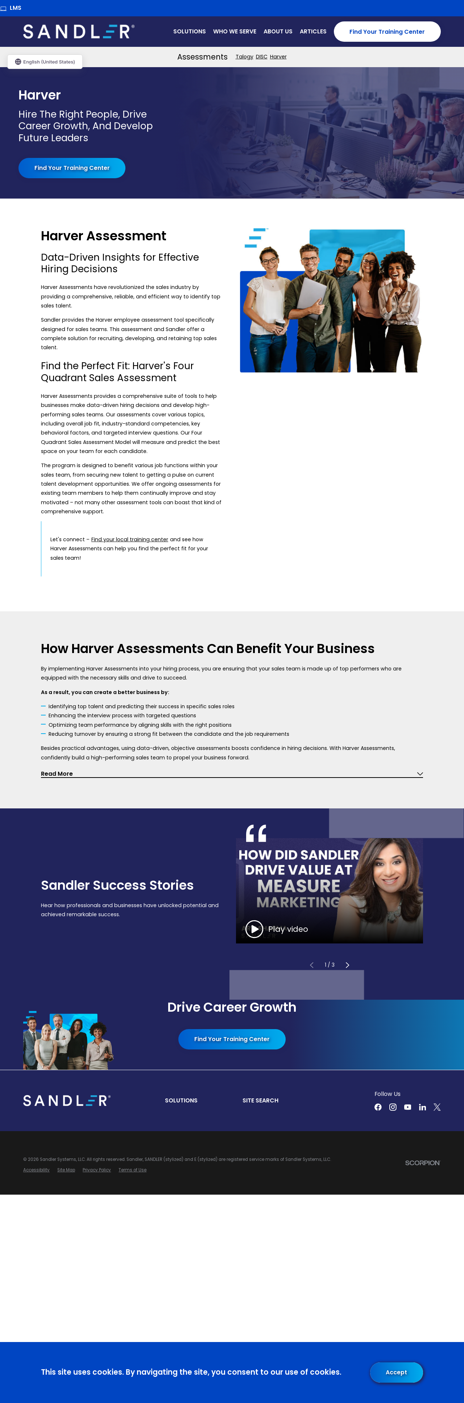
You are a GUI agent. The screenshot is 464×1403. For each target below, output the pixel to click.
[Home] (78, 31)
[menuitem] (244, 56)
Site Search (260, 1100)
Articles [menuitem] (313, 31)
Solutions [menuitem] (189, 31)
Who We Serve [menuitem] (234, 31)
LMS (10, 8)
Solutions (181, 1100)
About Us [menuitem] (278, 31)
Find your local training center (129, 539)
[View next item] (347, 965)
